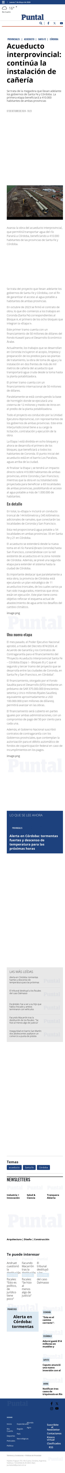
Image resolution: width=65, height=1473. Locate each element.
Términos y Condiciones (15, 1455)
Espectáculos (23, 1424)
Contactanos (54, 1433)
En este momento (44, 1274)
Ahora (45, 1384)
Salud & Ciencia (31, 1196)
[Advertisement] (32, 150)
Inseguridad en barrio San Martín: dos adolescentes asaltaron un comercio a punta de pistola (25, 1033)
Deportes (11, 1436)
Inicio (9, 1424)
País (18, 1433)
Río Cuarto (10, 1430)
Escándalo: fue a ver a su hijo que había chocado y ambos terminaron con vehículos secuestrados (25, 1008)
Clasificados (54, 1443)
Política (10, 1445)
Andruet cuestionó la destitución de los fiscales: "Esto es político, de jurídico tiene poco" (14, 1281)
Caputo (46, 1360)
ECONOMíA (47, 1312)
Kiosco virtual (51, 1438)
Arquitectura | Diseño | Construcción (28, 1239)
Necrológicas (22, 1438)
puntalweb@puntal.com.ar (16, 1465)
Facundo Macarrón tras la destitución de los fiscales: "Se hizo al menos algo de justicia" (23, 1020)
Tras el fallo (12, 1274)
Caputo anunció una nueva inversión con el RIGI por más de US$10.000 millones (52, 1371)
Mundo (30, 1422)
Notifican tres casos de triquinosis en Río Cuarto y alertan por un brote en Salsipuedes (52, 1395)
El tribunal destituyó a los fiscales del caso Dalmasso (25, 992)
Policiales (11, 1440)
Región (20, 1429)
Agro (29, 1427)
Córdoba (43, 1167)
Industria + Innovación (13, 1196)
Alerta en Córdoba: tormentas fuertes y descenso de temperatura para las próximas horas (33, 842)
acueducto (14, 1167)
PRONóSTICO (12, 1309)
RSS (51, 1447)
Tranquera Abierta (53, 1196)
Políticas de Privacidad (33, 1455)
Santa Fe (29, 1167)
